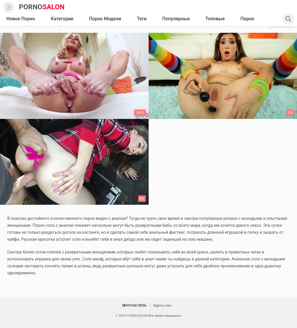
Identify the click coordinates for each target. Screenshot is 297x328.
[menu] (9, 7)
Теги (141, 18)
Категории (62, 18)
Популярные (176, 18)
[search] (288, 19)
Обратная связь (134, 305)
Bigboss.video (163, 305)
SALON (42, 7)
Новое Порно (20, 18)
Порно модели (105, 18)
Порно (247, 18)
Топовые (214, 18)
